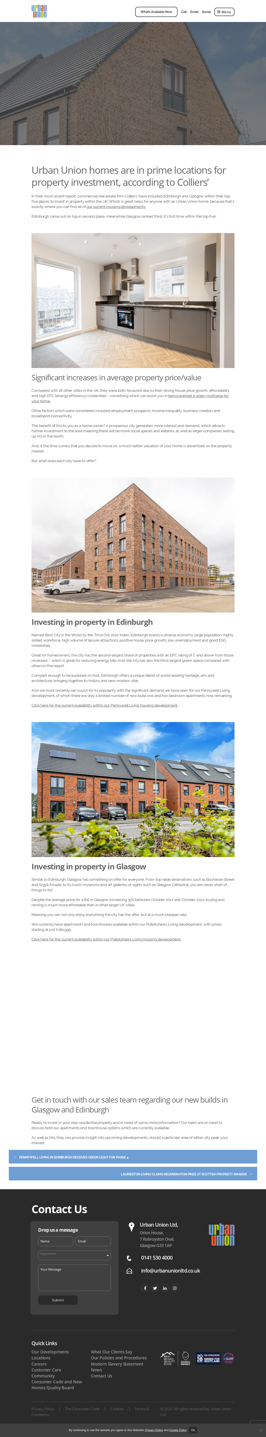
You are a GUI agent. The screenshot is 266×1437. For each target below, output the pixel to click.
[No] (260, 1430)
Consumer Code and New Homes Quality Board (56, 1393)
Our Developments (50, 1360)
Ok (193, 1430)
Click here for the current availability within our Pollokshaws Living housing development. (106, 946)
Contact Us (101, 1384)
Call (184, 15)
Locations (40, 1366)
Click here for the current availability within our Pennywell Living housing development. (104, 712)
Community (43, 1384)
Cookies (117, 1417)
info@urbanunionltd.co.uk (170, 1279)
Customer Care (46, 1378)
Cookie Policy (178, 1430)
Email (194, 15)
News (96, 1378)
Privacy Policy (42, 1417)
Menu (224, 15)
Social (206, 15)
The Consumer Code (82, 1417)
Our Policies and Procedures (119, 1366)
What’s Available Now (156, 15)
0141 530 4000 (157, 1266)
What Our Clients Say (111, 1360)
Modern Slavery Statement (117, 1372)
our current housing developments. (116, 213)
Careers (39, 1372)
